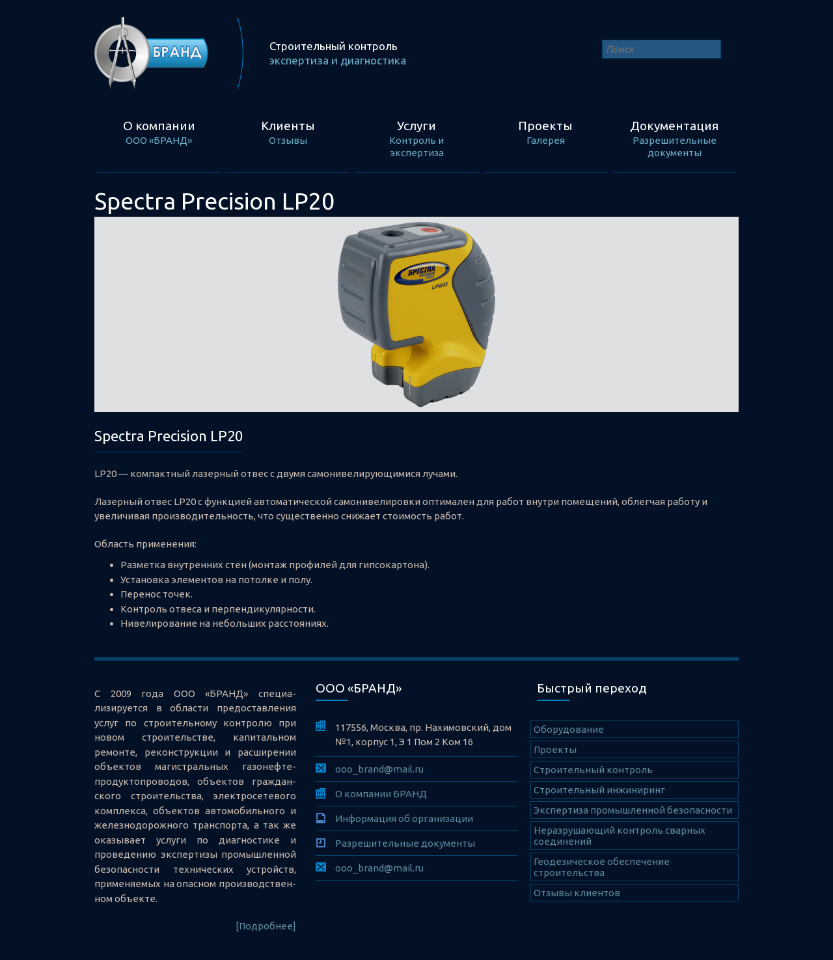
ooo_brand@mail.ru (379, 769)
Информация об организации (404, 818)
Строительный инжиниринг (599, 789)
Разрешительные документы (405, 843)
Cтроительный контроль (593, 769)
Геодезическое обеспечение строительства (602, 867)
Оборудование (569, 729)
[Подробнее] (266, 925)
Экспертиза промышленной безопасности (633, 810)
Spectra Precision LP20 (168, 436)
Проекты (555, 749)
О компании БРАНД (381, 793)
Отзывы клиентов (577, 892)
